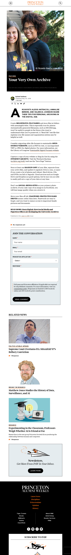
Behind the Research (17, 387)
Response (16, 266)
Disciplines (35, 499)
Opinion (35, 505)
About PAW (49, 513)
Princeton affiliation (21, 257)
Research (12, 425)
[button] (24, 104)
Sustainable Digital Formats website (44, 150)
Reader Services (49, 518)
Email (15, 247)
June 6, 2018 (25, 216)
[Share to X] (15, 104)
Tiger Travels (21, 513)
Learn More (35, 471)
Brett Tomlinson (21, 96)
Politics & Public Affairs (19, 346)
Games (21, 520)
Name (15, 238)
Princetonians (35, 502)
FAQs (49, 520)
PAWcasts (21, 518)
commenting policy (20, 289)
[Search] (60, 3)
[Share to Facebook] (12, 104)
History (35, 508)
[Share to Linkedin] (18, 104)
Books (21, 516)
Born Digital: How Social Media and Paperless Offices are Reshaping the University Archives (35, 210)
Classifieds (21, 522)
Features (12, 76)
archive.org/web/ (18, 161)
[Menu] (11, 3)
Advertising (49, 516)
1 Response (14, 355)
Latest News (35, 496)
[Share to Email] (21, 104)
